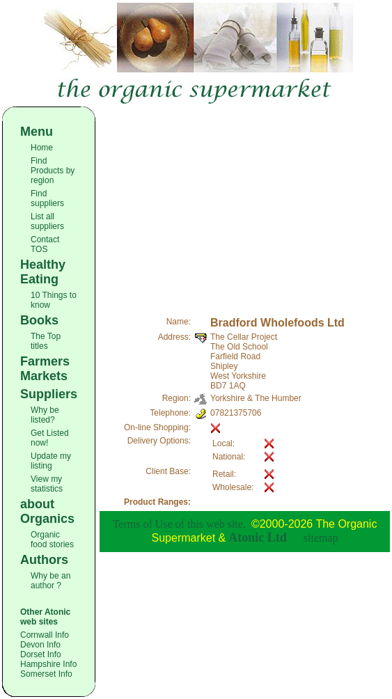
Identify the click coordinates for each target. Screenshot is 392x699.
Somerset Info (46, 674)
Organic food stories (52, 539)
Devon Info (40, 645)
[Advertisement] (245, 204)
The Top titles (46, 341)
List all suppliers (47, 221)
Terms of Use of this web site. (179, 524)
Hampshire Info (48, 664)
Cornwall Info (44, 635)
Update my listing (51, 461)
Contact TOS (45, 244)
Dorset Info (40, 654)
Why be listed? (45, 415)
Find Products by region (53, 170)
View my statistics (47, 484)
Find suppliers (47, 198)
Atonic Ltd (257, 537)
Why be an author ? (50, 580)
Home (42, 147)
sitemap (321, 538)
